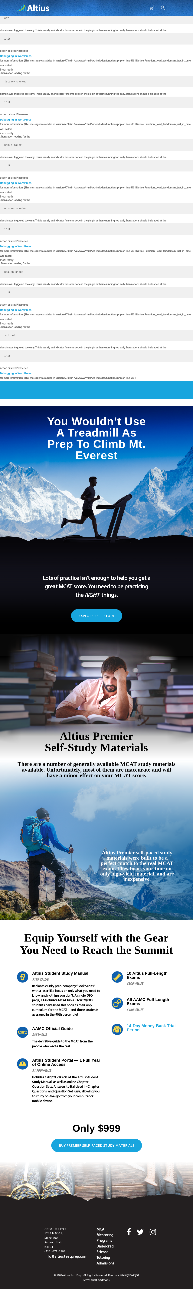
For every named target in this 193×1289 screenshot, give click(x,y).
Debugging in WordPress (15, 56)
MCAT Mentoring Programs (104, 1235)
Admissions (105, 1263)
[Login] (162, 9)
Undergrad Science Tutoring (104, 1252)
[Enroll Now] (152, 9)
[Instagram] (153, 1232)
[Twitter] (140, 1232)
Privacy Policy (128, 1275)
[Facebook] (129, 1233)
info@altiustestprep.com (65, 1257)
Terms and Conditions (96, 1280)
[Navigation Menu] (174, 9)
